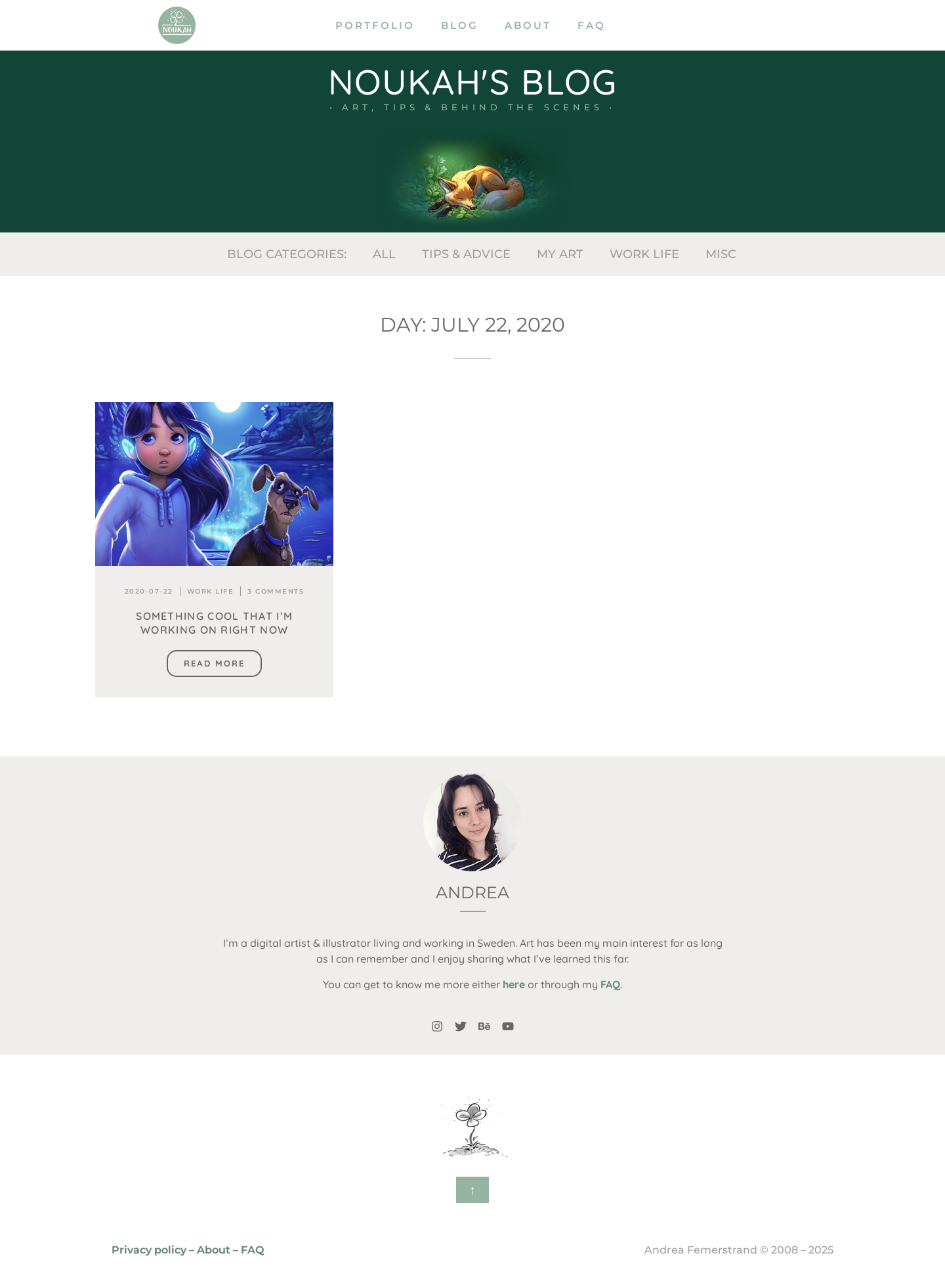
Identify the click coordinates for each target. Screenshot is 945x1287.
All (384, 254)
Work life (644, 254)
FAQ (592, 25)
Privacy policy (149, 1250)
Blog (459, 25)
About (528, 25)
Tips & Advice (466, 254)
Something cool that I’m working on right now (214, 622)
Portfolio (375, 25)
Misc (720, 254)
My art (560, 254)
